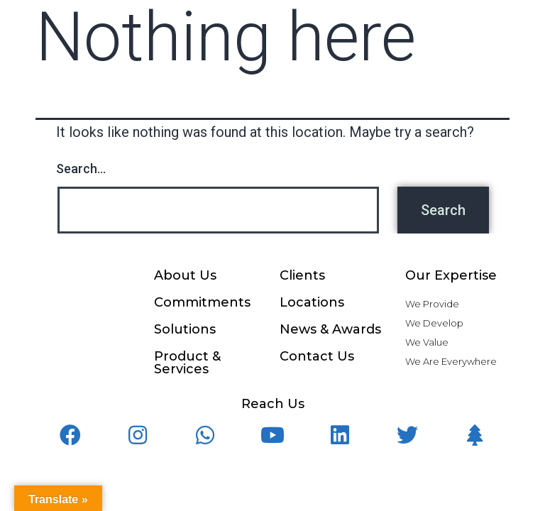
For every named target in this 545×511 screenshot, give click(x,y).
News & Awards (330, 329)
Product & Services (187, 362)
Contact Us (317, 356)
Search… (81, 168)
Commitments (202, 302)
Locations (312, 302)
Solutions (185, 329)
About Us (185, 275)
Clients (302, 275)
